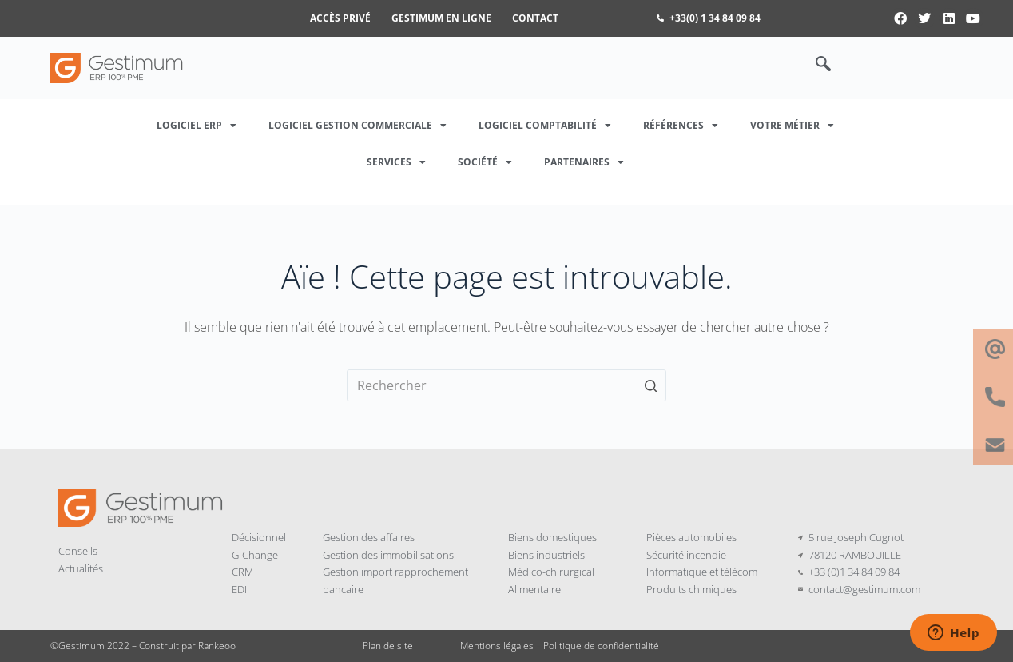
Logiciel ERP (196, 125)
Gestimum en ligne (441, 18)
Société (485, 162)
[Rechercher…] (506, 385)
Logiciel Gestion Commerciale (357, 125)
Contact (535, 18)
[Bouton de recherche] (650, 385)
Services (396, 162)
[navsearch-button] (815, 65)
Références (680, 125)
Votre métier (792, 125)
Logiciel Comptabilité (545, 125)
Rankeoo (217, 645)
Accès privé (340, 18)
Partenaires (584, 162)
